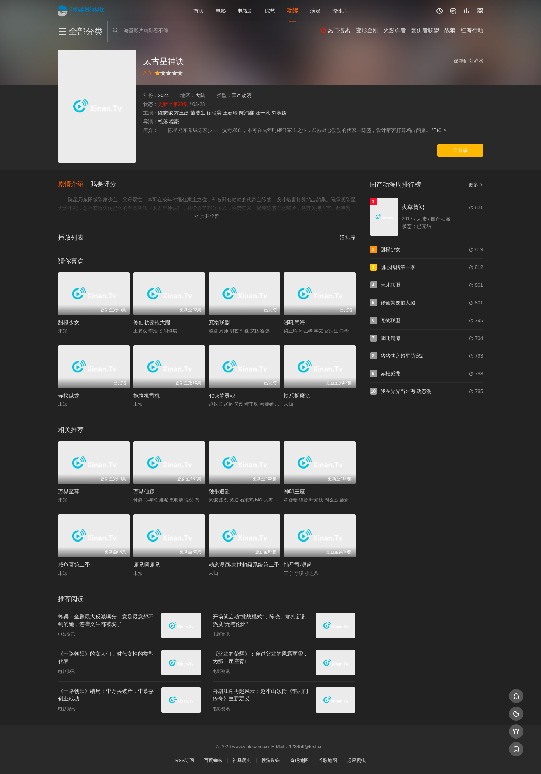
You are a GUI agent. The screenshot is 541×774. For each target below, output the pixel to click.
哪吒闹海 (294, 322)
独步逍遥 (219, 491)
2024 (163, 95)
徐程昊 (214, 113)
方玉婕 (181, 113)
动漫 (293, 10)
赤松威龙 (68, 395)
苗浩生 (197, 113)
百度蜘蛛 (213, 759)
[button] (74, 183)
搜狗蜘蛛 (270, 759)
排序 (347, 237)
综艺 (270, 10)
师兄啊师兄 (146, 564)
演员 (315, 10)
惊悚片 (340, 10)
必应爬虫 (356, 759)
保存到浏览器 (468, 61)
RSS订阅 (184, 759)
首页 (198, 10)
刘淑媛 (279, 113)
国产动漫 (242, 95)
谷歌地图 (328, 759)
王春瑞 (230, 113)
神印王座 (294, 491)
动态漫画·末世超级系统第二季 (244, 564)
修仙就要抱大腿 (151, 322)
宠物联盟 (219, 322)
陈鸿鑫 (246, 113)
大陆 (200, 95)
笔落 (163, 121)
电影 (220, 10)
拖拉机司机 (146, 395)
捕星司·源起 (298, 564)
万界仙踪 (143, 491)
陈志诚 (165, 113)
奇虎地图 (299, 759)
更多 (475, 184)
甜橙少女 (68, 322)
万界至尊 (68, 491)
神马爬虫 (242, 759)
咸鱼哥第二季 (74, 564)
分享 (460, 150)
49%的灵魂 (222, 395)
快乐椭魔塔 (297, 395)
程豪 (174, 121)
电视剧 (245, 10)
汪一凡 (262, 113)
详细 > (439, 130)
